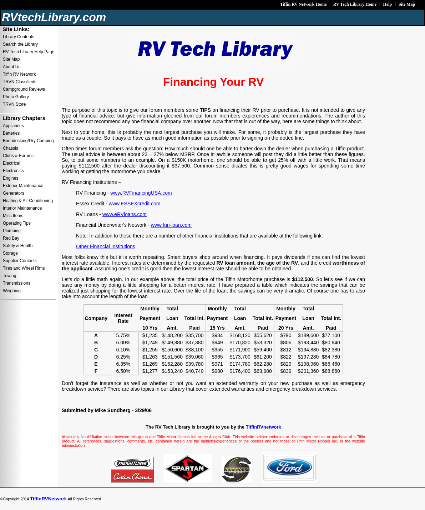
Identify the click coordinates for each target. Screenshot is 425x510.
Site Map (407, 4)
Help (387, 4)
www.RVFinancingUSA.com (141, 193)
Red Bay (11, 238)
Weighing (12, 290)
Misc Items (13, 215)
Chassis (10, 148)
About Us (11, 66)
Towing (9, 275)
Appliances (13, 125)
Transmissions (16, 283)
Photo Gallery (16, 96)
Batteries (11, 133)
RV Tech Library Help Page (28, 51)
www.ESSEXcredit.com (135, 203)
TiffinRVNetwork (48, 498)
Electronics (13, 170)
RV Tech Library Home (354, 4)
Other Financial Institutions (105, 246)
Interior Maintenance (22, 208)
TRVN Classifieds (19, 81)
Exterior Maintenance (23, 185)
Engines (10, 178)
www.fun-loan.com (171, 225)
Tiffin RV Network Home (303, 4)
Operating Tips (17, 223)
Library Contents (18, 36)
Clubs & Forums (18, 155)
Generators (13, 193)
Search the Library (20, 44)
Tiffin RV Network (19, 74)
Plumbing (12, 230)
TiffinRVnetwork (263, 427)
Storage (10, 253)
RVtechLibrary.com (54, 17)
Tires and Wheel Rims (24, 268)
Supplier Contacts (20, 260)
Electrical (11, 163)
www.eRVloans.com (124, 214)
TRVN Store (14, 104)
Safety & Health (17, 245)
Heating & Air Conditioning (28, 200)
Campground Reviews (24, 89)
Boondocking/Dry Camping (28, 140)
